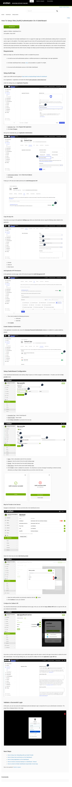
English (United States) (64, 7)
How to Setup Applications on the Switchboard (18, 759)
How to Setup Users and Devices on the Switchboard (20, 757)
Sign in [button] (31, 1)
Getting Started (15, 14)
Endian (2, 14)
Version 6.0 (11, 26)
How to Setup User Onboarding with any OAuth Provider (20, 755)
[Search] (42, 11)
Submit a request (40, 1)
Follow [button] (68, 17)
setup (26, 62)
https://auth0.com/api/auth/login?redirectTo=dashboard (34, 76)
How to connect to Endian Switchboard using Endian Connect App (23, 763)
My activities (50, 1)
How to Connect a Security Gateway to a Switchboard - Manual (22, 761)
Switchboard (8, 14)
